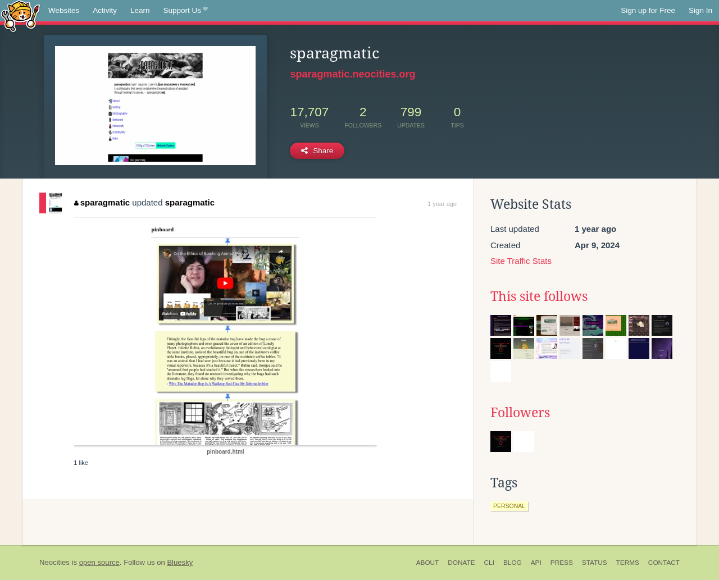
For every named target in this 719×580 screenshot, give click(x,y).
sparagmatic (102, 202)
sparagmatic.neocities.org (352, 74)
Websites (63, 10)
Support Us (185, 10)
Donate (461, 563)
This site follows (539, 296)
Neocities (54, 562)
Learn (140, 10)
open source (99, 562)
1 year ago (442, 203)
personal (509, 506)
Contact (664, 563)
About (427, 563)
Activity (105, 10)
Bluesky (180, 562)
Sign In (700, 10)
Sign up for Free (648, 10)
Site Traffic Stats (521, 261)
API (536, 563)
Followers (520, 412)
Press (561, 563)
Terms (627, 563)
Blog (512, 563)
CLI (489, 563)
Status (594, 563)
